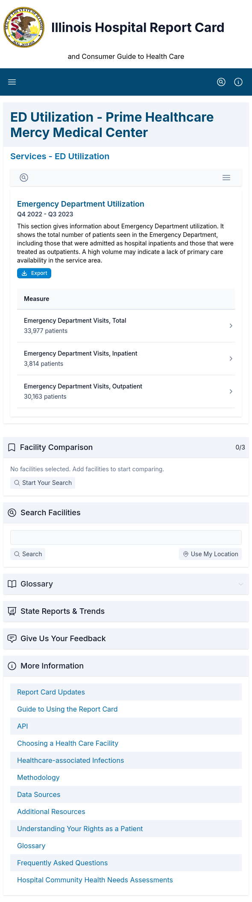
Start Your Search (43, 482)
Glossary (31, 845)
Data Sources (38, 794)
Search (28, 554)
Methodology (38, 777)
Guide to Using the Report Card (67, 709)
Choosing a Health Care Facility (67, 743)
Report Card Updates (51, 692)
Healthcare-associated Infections (70, 760)
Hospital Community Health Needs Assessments (95, 880)
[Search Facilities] (126, 537)
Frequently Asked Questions (62, 862)
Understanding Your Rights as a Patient (80, 828)
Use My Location (210, 554)
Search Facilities (51, 512)
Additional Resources (51, 811)
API (22, 726)
